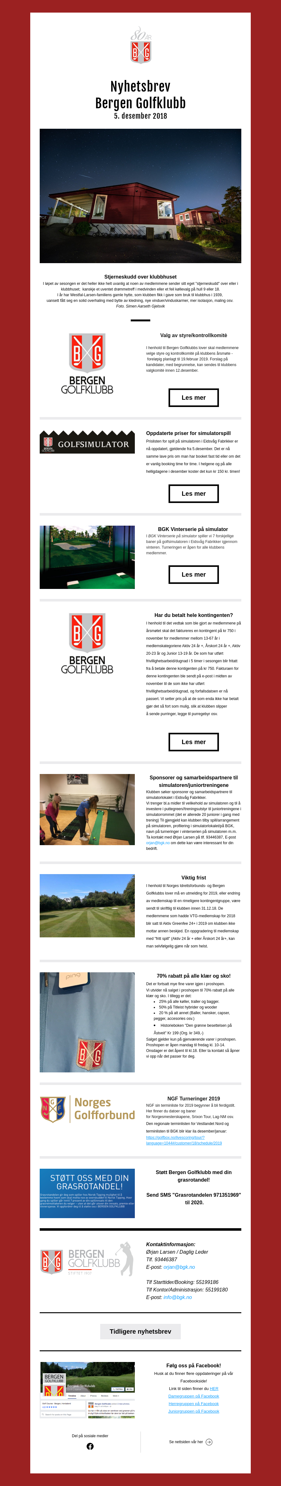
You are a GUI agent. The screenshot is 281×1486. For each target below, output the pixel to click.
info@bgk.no (177, 1297)
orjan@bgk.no (158, 843)
